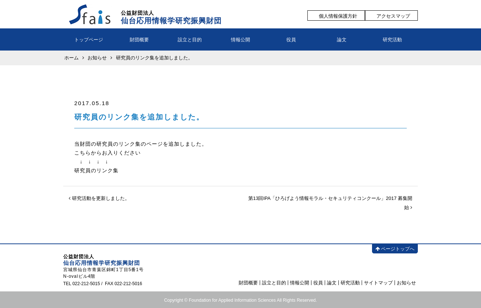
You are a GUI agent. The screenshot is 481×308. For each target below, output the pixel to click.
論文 (342, 39)
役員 (291, 39)
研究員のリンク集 (96, 170)
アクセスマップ (393, 16)
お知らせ (406, 282)
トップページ (88, 39)
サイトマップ (378, 282)
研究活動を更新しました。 (99, 198)
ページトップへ (395, 249)
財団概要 (139, 39)
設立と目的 (190, 39)
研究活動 (392, 39)
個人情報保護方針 (338, 16)
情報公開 (240, 39)
